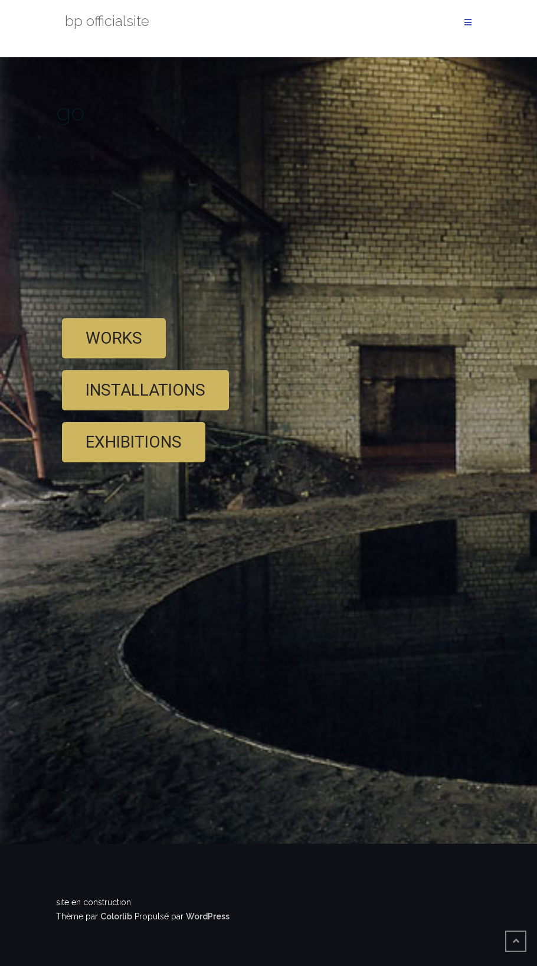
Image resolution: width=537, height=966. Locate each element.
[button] (114, 338)
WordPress (208, 916)
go (70, 112)
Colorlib (116, 916)
